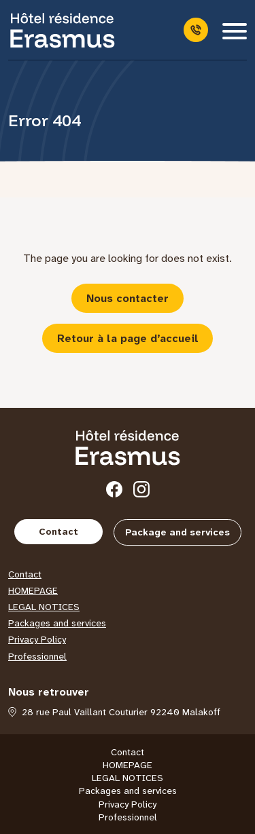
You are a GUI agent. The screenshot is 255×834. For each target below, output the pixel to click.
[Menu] (234, 30)
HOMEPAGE (33, 590)
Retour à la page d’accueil (128, 338)
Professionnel (37, 656)
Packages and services (57, 623)
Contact (58, 531)
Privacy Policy (37, 639)
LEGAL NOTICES (44, 607)
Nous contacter (127, 298)
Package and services (177, 532)
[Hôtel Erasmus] (62, 30)
